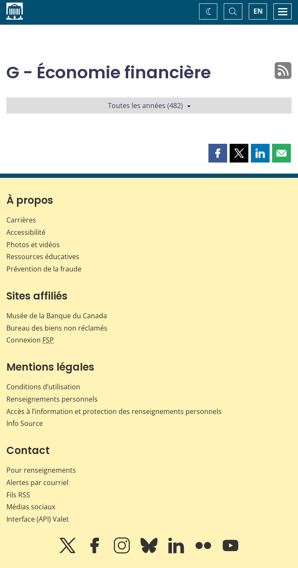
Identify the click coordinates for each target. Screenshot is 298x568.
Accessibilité (25, 232)
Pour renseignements (41, 470)
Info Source (24, 423)
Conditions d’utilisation (43, 386)
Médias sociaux (30, 506)
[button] (217, 153)
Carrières (21, 220)
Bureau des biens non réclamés (56, 328)
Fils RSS (18, 494)
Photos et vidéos (33, 244)
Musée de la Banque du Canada (56, 315)
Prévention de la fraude (44, 269)
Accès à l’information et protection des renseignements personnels (114, 411)
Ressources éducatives (42, 256)
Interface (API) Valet (37, 519)
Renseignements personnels (52, 399)
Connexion (30, 340)
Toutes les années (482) (149, 105)
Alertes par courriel (37, 482)
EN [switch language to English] (258, 11)
